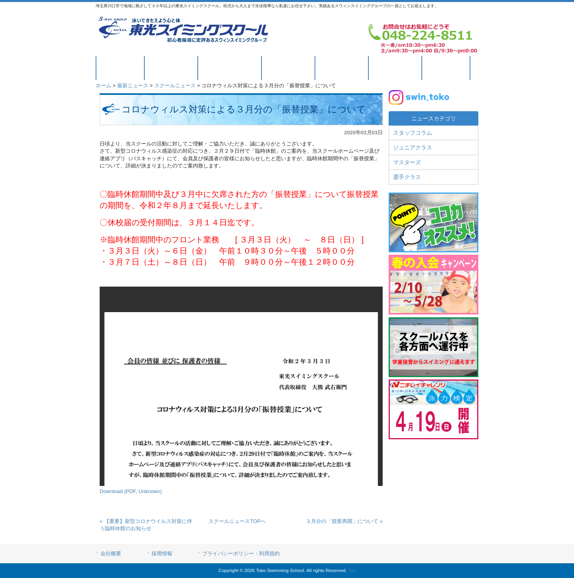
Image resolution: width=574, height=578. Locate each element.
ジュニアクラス (412, 147)
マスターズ (407, 162)
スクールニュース (175, 85)
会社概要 (110, 553)
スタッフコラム (412, 133)
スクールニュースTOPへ (237, 521)
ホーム (103, 85)
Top (352, 570)
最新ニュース (132, 85)
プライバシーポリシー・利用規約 (241, 553)
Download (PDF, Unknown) (131, 491)
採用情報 (161, 553)
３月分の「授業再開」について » (344, 521)
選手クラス (407, 177)
